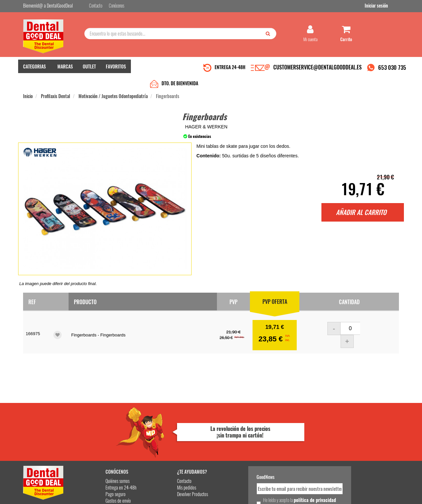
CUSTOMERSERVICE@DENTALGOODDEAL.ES (317, 70)
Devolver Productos (167, 436)
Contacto (159, 423)
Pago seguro (97, 436)
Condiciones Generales (292, 493)
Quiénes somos (99, 423)
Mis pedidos (161, 429)
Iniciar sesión (387, 6)
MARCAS (65, 69)
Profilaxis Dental (55, 82)
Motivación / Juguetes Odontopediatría (113, 82)
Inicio (28, 82)
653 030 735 (392, 70)
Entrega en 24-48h (102, 429)
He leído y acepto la (256, 445)
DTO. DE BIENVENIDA (180, 69)
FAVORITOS (116, 69)
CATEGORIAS (34, 69)
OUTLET (89, 69)
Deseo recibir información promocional (259, 457)
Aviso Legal (265, 493)
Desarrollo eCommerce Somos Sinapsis (48, 498)
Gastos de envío (100, 442)
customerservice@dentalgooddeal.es (231, 493)
